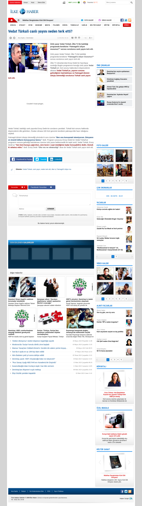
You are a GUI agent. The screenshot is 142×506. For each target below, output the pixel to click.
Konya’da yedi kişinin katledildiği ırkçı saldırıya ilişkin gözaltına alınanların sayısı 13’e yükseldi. (114, 438)
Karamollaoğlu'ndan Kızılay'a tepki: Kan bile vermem (33, 366)
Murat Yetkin (111, 311)
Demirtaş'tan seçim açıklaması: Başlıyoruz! (118, 72)
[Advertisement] (87, 11)
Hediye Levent (111, 340)
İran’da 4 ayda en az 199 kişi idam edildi (28, 352)
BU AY (121, 196)
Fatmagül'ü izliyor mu (64, 169)
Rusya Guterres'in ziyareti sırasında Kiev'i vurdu (116, 103)
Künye (26, 2)
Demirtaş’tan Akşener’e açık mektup (26, 370)
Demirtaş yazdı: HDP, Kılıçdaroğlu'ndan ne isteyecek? (33, 359)
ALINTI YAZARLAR (104, 305)
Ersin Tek (111, 218)
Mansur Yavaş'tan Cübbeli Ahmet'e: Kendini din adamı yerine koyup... (39, 348)
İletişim (23, 491)
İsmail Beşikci (111, 350)
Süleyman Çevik (111, 208)
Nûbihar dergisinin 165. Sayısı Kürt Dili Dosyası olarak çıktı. (114, 479)
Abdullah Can (111, 248)
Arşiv (32, 2)
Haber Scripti (124, 498)
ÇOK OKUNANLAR (104, 187)
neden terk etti (46, 169)
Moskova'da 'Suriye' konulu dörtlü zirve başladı (30, 344)
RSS (48, 491)
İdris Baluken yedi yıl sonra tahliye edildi (28, 355)
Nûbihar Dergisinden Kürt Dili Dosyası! (38, 20)
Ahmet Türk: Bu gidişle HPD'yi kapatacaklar (118, 88)
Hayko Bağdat (111, 321)
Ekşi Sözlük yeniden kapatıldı (24, 373)
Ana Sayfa (14, 491)
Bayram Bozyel (111, 238)
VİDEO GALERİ (103, 263)
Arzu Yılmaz (111, 331)
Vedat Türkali (27, 169)
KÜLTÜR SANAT (103, 449)
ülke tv (54, 169)
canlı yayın (36, 169)
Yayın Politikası (58, 491)
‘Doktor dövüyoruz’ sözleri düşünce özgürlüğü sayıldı (33, 341)
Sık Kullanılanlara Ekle (36, 491)
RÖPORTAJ (101, 366)
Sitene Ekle (41, 2)
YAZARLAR (101, 202)
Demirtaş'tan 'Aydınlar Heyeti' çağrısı (117, 95)
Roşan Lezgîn (111, 228)
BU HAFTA (114, 196)
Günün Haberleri (15, 2)
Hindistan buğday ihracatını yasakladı (117, 80)
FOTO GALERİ (102, 145)
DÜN (107, 196)
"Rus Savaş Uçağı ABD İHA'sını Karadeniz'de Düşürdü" (34, 362)
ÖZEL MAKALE (103, 408)
